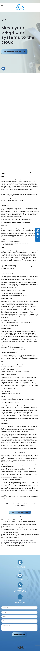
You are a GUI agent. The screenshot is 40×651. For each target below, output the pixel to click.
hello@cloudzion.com (20, 602)
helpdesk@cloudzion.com (20, 604)
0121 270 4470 (21, 590)
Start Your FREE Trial (20, 512)
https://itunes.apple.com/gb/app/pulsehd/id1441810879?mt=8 (18, 540)
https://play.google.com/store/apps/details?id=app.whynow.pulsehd (18, 542)
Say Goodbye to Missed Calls (14, 51)
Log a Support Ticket (20, 579)
